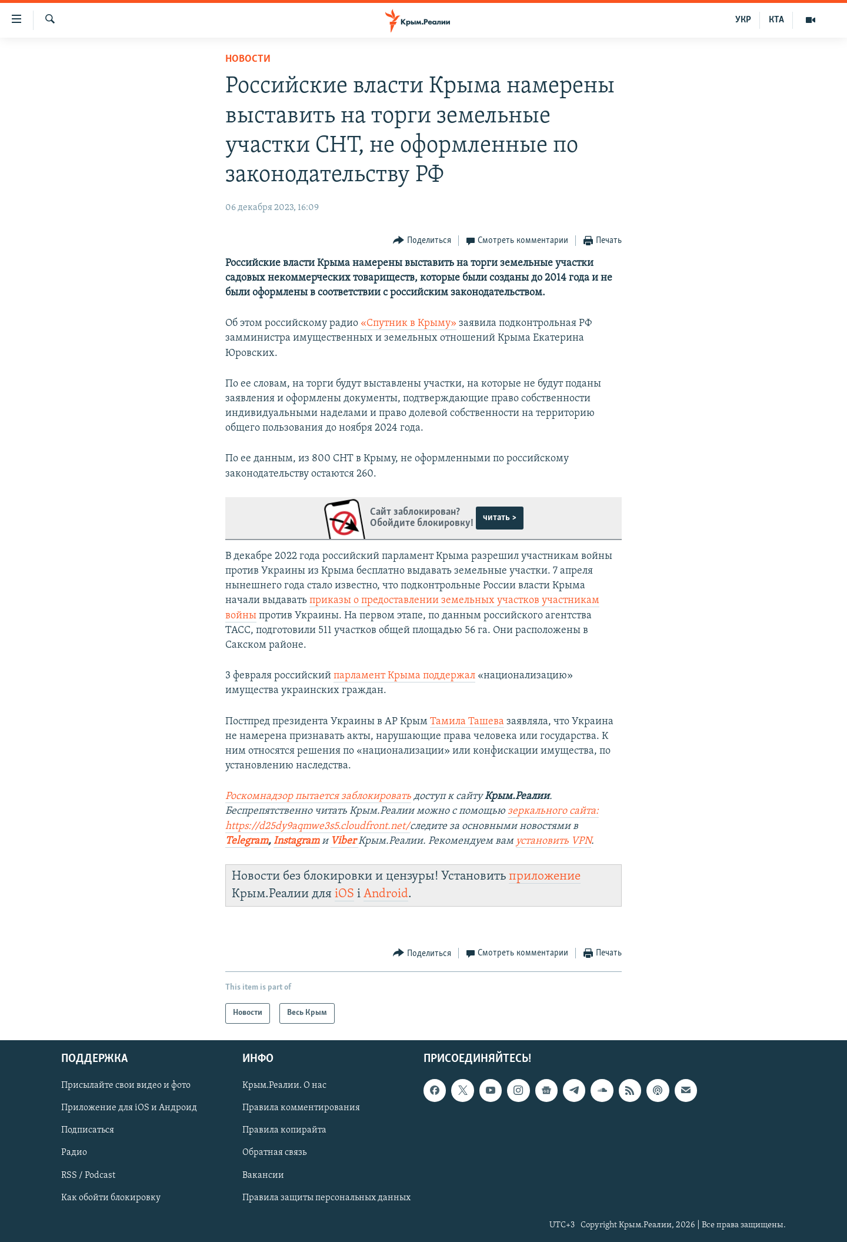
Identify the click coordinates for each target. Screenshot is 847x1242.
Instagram (296, 841)
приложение (545, 876)
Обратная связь (274, 1152)
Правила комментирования (301, 1108)
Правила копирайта (284, 1130)
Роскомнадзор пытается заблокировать (318, 796)
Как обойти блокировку (111, 1197)
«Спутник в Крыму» (408, 323)
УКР (743, 20)
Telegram (246, 841)
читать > (499, 517)
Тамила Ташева (467, 721)
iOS (344, 894)
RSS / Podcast (88, 1175)
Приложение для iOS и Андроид (129, 1108)
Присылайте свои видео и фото (126, 1085)
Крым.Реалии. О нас (284, 1085)
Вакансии (263, 1175)
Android (386, 894)
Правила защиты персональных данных (326, 1197)
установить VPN (553, 841)
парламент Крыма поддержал (404, 675)
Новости (248, 59)
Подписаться (87, 1130)
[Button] (422, 241)
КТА (776, 20)
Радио (74, 1152)
